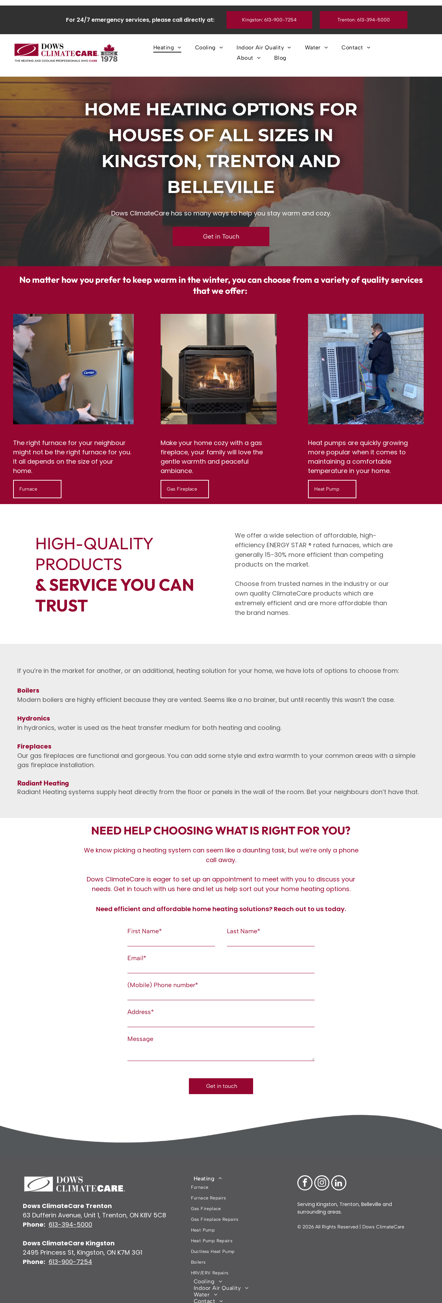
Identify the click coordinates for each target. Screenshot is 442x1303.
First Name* (144, 931)
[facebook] (305, 1169)
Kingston (326, 1189)
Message (140, 1039)
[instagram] (321, 1169)
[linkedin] (338, 1169)
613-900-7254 (70, 1247)
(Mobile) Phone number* (162, 985)
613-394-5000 (70, 1210)
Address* (140, 1012)
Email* (136, 958)
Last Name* (243, 931)
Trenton (349, 1189)
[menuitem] (167, 47)
